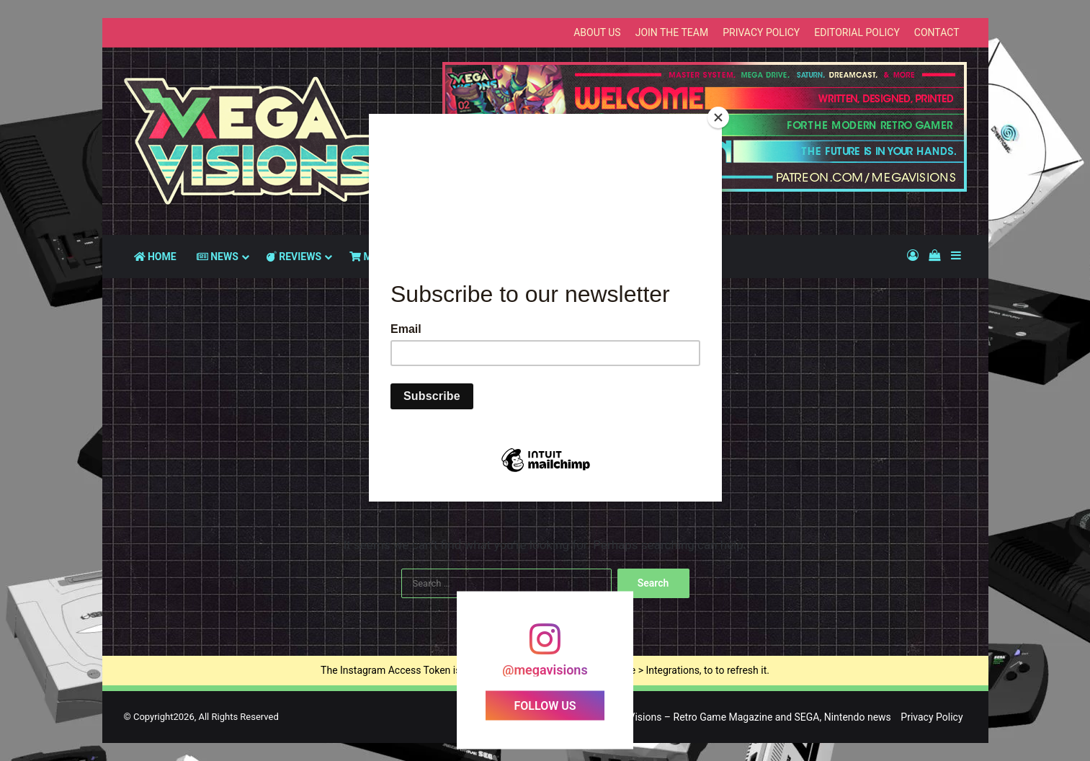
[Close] (718, 117)
